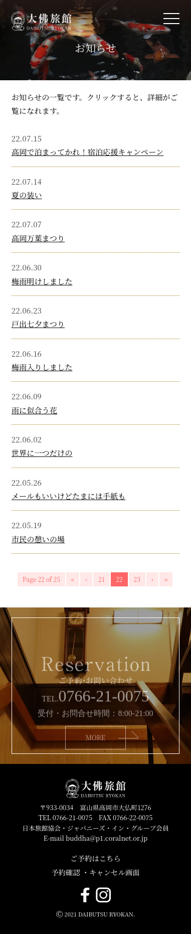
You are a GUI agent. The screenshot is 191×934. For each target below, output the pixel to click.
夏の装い (27, 195)
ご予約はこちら (95, 858)
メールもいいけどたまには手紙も (69, 496)
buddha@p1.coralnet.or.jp (106, 838)
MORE (95, 747)
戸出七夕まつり (38, 324)
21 (101, 579)
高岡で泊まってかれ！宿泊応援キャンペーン (87, 151)
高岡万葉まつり (38, 238)
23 (137, 579)
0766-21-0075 (104, 706)
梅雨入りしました (42, 367)
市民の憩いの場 (38, 539)
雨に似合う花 (34, 410)
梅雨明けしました (42, 281)
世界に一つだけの (42, 452)
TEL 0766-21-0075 (65, 817)
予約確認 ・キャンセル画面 (95, 872)
